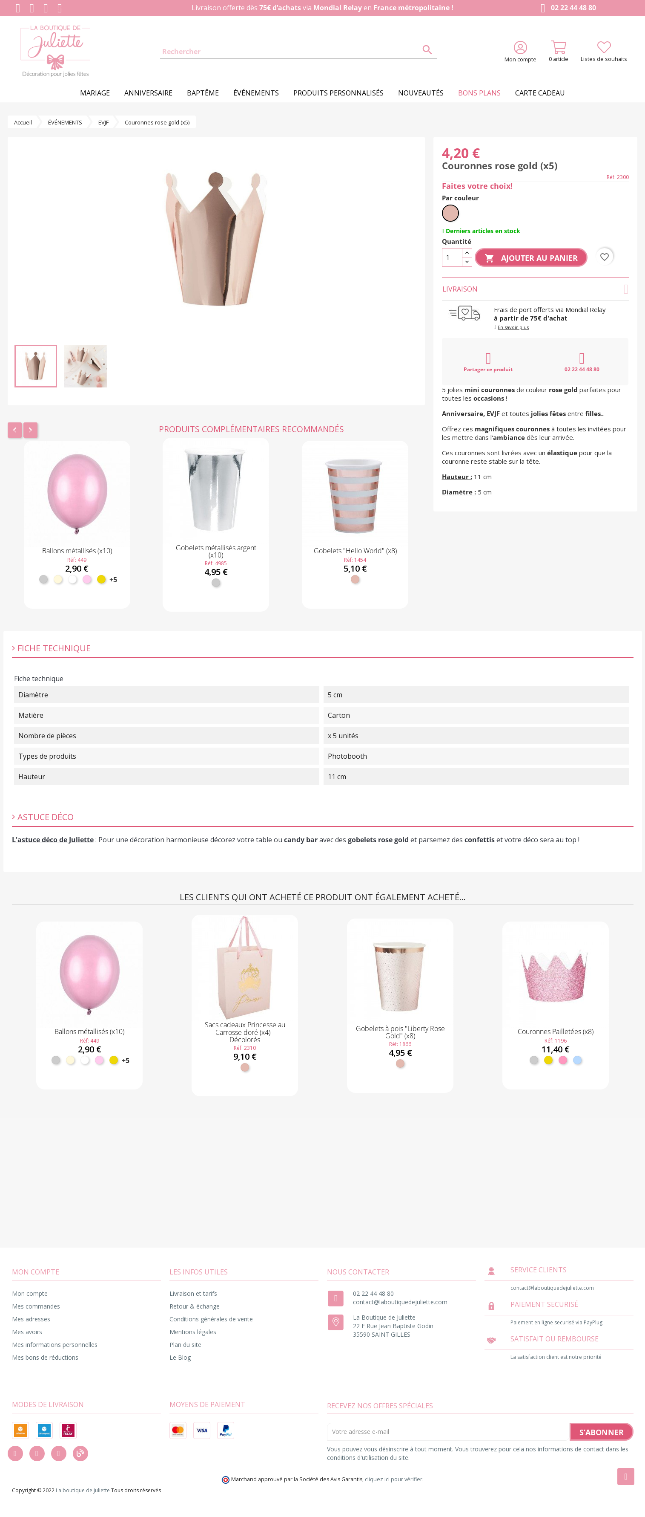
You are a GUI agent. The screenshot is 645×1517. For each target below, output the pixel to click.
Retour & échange (194, 1306)
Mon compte (30, 1293)
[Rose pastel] (87, 579)
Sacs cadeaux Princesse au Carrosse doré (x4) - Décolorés (245, 1032)
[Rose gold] (355, 579)
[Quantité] (452, 257)
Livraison (535, 289)
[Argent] (43, 579)
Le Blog (180, 1357)
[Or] (101, 579)
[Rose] (563, 1060)
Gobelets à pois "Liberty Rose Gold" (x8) (400, 1032)
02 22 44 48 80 (566, 8)
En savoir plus (513, 327)
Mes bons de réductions (45, 1357)
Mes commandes (36, 1306)
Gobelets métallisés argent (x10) (216, 551)
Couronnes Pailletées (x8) (555, 1031)
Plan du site (185, 1345)
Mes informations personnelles (54, 1345)
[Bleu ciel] (577, 1060)
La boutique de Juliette (83, 1490)
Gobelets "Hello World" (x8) (355, 550)
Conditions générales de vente (211, 1319)
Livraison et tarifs (193, 1293)
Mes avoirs (27, 1332)
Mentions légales (192, 1332)
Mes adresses (31, 1319)
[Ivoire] (58, 579)
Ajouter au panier (531, 258)
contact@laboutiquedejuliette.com (400, 1302)
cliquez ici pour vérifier (393, 1479)
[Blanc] (72, 579)
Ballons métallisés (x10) (77, 550)
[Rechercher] (299, 52)
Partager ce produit (488, 362)
